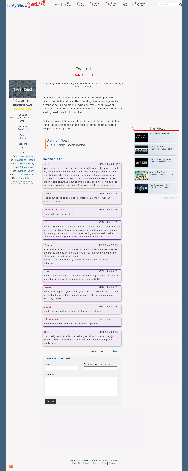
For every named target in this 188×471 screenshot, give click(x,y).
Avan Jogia (27, 156)
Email (97, 364)
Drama (23, 138)
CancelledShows (95, 4)
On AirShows (80, 4)
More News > (170, 198)
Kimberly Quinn (26, 171)
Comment (50, 374)
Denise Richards (27, 174)
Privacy (87, 463)
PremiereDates (140, 4)
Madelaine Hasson (25, 160)
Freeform (23, 129)
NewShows (126, 4)
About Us (76, 463)
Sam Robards (26, 178)
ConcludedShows (111, 4)
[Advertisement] (94, 37)
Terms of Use (99, 463)
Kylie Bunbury (27, 163)
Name (48, 364)
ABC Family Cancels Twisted (68, 145)
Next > (116, 351)
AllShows (67, 4)
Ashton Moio (26, 167)
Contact (112, 463)
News (56, 4)
